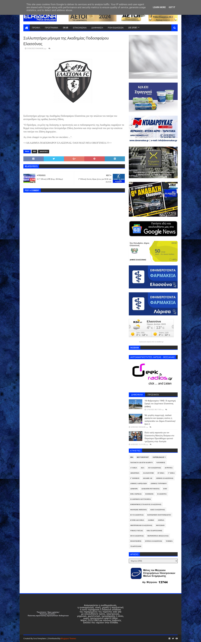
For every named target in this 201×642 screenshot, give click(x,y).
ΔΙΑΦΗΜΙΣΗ (97, 27)
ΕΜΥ (165, 489)
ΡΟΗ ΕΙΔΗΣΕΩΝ (116, 27)
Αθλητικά (44, 151)
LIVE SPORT (132, 27)
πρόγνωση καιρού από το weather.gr (151, 342)
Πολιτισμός (135, 541)
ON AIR (65, 27)
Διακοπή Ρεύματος (150, 489)
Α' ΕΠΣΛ (133, 468)
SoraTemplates (39, 638)
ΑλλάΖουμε (148, 473)
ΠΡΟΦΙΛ (36, 27)
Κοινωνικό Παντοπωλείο (159, 515)
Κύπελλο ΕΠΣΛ (137, 520)
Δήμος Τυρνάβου (159, 483)
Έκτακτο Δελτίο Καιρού (141, 463)
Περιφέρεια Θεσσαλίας (157, 536)
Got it (172, 7)
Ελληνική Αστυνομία (140, 499)
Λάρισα (161, 520)
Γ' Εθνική (134, 478)
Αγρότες (169, 468)
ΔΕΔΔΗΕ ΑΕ (147, 478)
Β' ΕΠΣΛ (161, 473)
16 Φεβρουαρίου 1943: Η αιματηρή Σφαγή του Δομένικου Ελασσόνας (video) (160, 403)
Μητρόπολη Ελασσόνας (141, 525)
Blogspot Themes (68, 638)
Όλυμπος (161, 463)
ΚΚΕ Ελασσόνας (158, 510)
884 (34, 151)
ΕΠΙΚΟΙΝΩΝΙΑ (80, 27)
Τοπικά (169, 541)
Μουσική (160, 525)
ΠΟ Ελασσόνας (137, 536)
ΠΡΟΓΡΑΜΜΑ (51, 27)
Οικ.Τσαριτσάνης (154, 531)
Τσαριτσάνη (135, 546)
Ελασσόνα (162, 494)
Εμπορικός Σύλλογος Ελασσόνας (145, 504)
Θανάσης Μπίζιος (138, 510)
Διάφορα (134, 489)
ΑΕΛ (142, 468)
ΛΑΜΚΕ (151, 520)
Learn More (159, 7)
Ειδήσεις (149, 494)
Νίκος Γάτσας (136, 531)
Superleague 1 (159, 457)
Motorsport (143, 457)
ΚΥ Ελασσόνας (137, 515)
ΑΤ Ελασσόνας (154, 468)
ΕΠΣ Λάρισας (136, 494)
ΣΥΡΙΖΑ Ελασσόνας (153, 541)
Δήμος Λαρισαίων (138, 483)
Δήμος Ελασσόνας (164, 478)
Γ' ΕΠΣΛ (171, 473)
